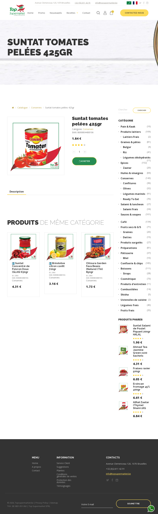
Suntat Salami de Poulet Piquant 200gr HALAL (141, 330)
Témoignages (63, 486)
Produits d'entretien (133, 284)
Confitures (129, 183)
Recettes (71, 13)
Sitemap (54, 502)
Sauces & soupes (131, 214)
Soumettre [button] (133, 504)
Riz (125, 152)
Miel (125, 258)
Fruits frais (127, 310)
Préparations (129, 248)
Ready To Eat (131, 199)
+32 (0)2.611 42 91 (83, 3)
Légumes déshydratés (136, 157)
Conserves (36, 107)
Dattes (127, 237)
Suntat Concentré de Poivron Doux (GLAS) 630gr (21, 268)
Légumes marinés (134, 193)
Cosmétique (128, 278)
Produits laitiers (131, 131)
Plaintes (60, 470)
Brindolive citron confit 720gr (57, 266)
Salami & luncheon (132, 204)
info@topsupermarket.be (106, 3)
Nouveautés (56, 13)
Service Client (63, 463)
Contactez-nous (134, 13)
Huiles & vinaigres (132, 173)
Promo (41, 13)
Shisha (125, 294)
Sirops (127, 273)
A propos (36, 467)
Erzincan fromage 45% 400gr (141, 386)
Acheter (84, 161)
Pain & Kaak (128, 126)
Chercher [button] (141, 110)
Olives (127, 188)
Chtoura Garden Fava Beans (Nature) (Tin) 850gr (96, 268)
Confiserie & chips (132, 263)
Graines (128, 232)
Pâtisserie (127, 253)
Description (17, 191)
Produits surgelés (131, 242)
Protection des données (64, 481)
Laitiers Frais (131, 137)
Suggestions (63, 467)
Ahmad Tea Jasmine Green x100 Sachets (140, 351)
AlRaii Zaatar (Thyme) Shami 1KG (141, 405)
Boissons (126, 268)
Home (30, 13)
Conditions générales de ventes (67, 475)
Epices (124, 163)
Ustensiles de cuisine (134, 299)
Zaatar (127, 167)
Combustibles (129, 289)
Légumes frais (130, 305)
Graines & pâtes (130, 142)
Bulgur (127, 147)
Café (124, 222)
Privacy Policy (41, 502)
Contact (86, 13)
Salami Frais (130, 209)
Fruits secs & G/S (131, 227)
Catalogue (22, 107)
